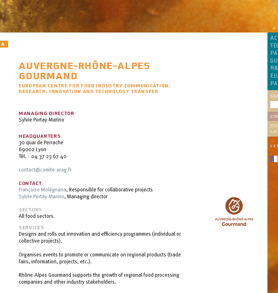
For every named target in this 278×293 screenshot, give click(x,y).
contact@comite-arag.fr (45, 169)
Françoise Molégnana (42, 189)
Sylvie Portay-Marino (41, 196)
